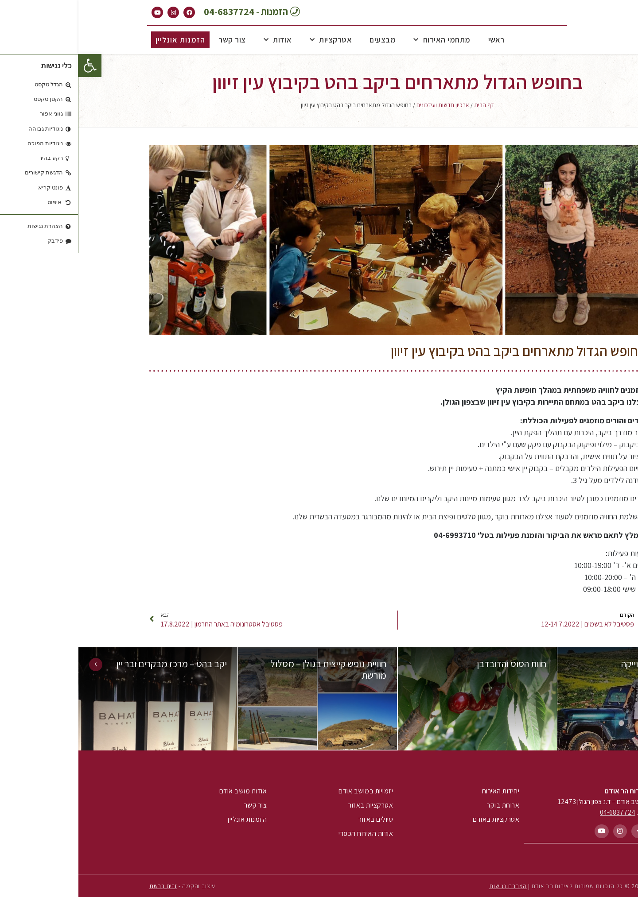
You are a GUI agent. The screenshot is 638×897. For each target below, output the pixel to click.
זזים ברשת (84, 886)
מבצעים (304, 40)
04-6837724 (539, 812)
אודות (199, 40)
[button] (11, 65)
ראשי (418, 40)
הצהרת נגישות (429, 886)
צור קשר (153, 40)
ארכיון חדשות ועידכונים (364, 105)
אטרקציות (252, 40)
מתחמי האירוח (363, 40)
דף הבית (406, 105)
